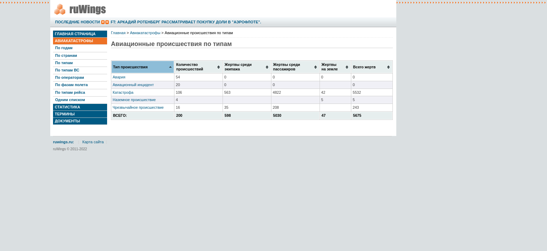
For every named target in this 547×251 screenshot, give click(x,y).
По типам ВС (67, 70)
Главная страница (75, 34)
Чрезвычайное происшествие (138, 107)
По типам (64, 63)
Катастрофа (123, 92)
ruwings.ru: (63, 142)
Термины (65, 114)
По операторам (69, 77)
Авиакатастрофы (74, 41)
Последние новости (77, 22)
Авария (119, 77)
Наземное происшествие (134, 100)
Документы (67, 121)
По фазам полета (71, 85)
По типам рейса (70, 92)
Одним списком (70, 100)
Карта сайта (93, 142)
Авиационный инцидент (133, 85)
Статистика (67, 107)
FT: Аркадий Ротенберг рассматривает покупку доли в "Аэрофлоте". (186, 22)
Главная (118, 33)
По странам (66, 55)
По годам (64, 48)
